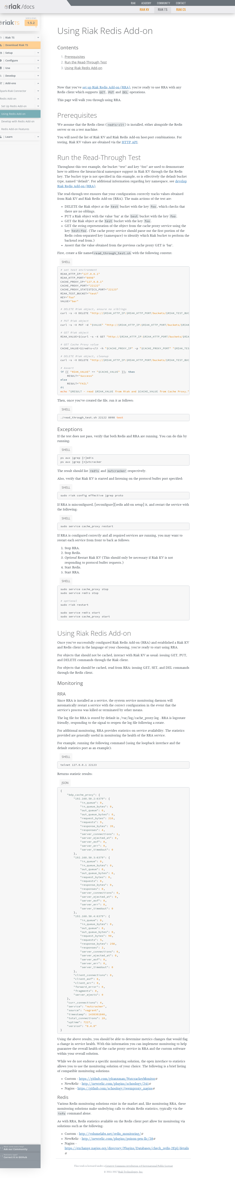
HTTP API (130, 142)
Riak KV (144, 9)
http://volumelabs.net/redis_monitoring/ (110, 1134)
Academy (146, 3)
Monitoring (70, 683)
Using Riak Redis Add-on (83, 68)
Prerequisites (75, 56)
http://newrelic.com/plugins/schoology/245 (115, 1083)
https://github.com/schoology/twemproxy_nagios (115, 1088)
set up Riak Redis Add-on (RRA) (106, 87)
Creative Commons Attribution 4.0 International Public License (139, 1166)
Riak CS (181, 9)
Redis (62, 1097)
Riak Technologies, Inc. (130, 1171)
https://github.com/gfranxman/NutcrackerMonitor (117, 1079)
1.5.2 (37, 23)
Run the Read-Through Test (86, 62)
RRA (61, 694)
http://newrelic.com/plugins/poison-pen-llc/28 (117, 1138)
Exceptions (69, 429)
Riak (133, 3)
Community (163, 3)
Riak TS (162, 9)
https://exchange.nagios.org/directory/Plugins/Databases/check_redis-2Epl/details (127, 1148)
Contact (181, 3)
